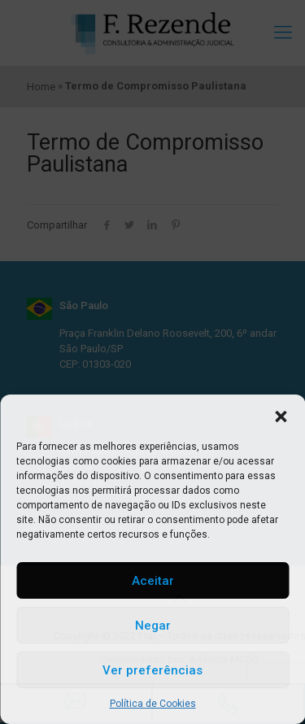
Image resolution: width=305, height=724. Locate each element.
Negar (153, 625)
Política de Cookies (153, 703)
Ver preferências (152, 670)
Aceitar (153, 581)
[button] (280, 415)
